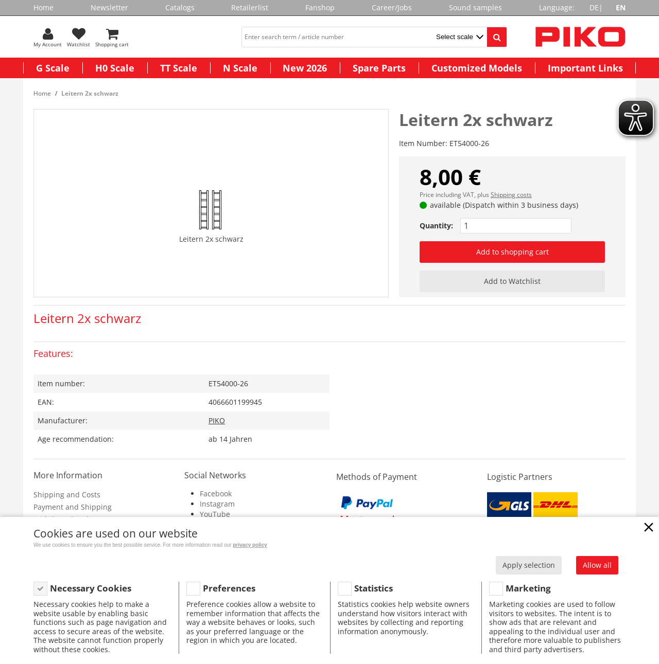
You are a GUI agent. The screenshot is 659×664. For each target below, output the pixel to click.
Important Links (585, 68)
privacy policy (250, 545)
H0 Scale (114, 68)
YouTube (215, 514)
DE (594, 7)
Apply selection (528, 565)
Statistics (373, 588)
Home (43, 7)
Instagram (217, 504)
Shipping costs (511, 194)
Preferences (229, 588)
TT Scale (178, 68)
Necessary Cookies (90, 588)
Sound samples (475, 7)
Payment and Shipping (72, 507)
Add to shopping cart (512, 252)
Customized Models (476, 68)
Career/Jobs (392, 7)
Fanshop (320, 7)
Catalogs (180, 7)
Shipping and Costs (66, 494)
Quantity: (436, 225)
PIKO (217, 420)
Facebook (216, 493)
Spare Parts (379, 68)
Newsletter (109, 7)
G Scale (53, 68)
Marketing (528, 588)
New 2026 (305, 68)
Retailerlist (249, 7)
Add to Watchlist (512, 281)
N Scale (240, 68)
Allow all (597, 565)
